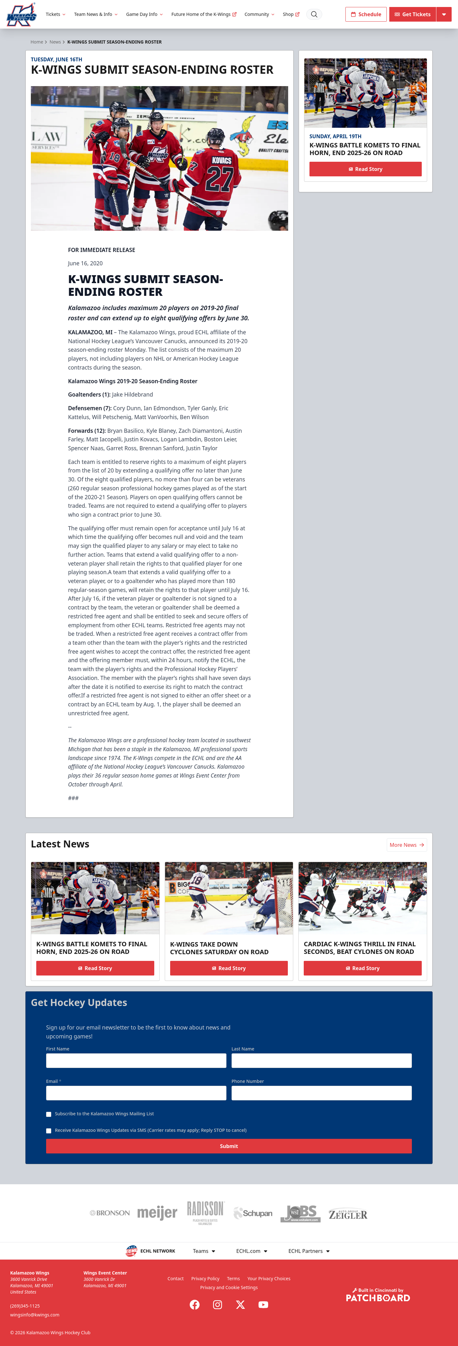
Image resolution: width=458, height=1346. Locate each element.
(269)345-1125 (25, 1306)
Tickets (56, 14)
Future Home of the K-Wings (204, 14)
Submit (229, 1150)
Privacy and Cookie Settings (229, 1287)
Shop (291, 14)
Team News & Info (96, 14)
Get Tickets (413, 14)
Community (260, 14)
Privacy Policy (205, 1278)
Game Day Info (145, 14)
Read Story (365, 169)
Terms (233, 1278)
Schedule (366, 14)
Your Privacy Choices (268, 1278)
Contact (176, 1278)
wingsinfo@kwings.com (34, 1315)
